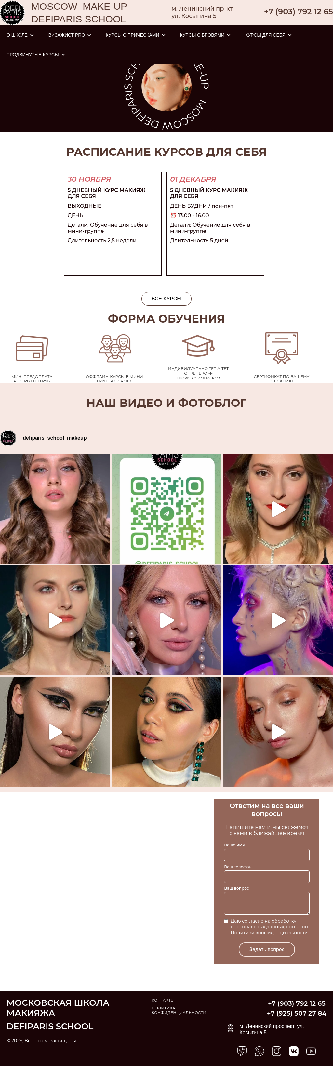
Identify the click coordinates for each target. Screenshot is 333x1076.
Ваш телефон (237, 867)
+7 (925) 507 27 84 (296, 1013)
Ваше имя (234, 845)
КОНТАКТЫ (163, 1000)
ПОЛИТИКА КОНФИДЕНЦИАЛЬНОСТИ (179, 1010)
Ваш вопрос (236, 888)
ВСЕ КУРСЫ (167, 298)
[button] (20, 35)
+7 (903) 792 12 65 (298, 11)
